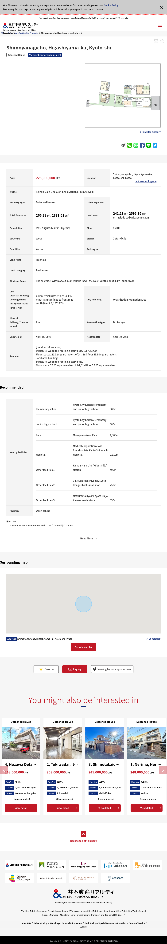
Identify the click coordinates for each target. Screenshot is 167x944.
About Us (26, 923)
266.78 (41, 215)
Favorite (46, 669)
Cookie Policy (111, 5)
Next (163, 770)
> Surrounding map (146, 181)
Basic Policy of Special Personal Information (105, 923)
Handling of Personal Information (66, 923)
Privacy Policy (40, 923)
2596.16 (135, 213)
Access (83, 926)
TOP (2, 33)
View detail (21, 808)
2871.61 (58, 215)
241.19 (118, 213)
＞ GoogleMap (153, 638)
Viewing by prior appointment (112, 669)
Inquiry (74, 669)
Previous (4, 770)
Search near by (83, 647)
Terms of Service (137, 923)
